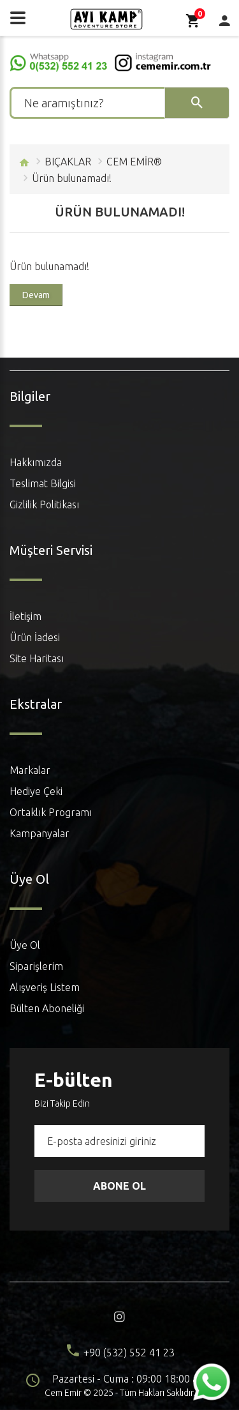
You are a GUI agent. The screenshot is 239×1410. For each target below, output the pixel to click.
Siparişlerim (36, 966)
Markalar (30, 770)
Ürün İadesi (35, 637)
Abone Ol (119, 1186)
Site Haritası (37, 658)
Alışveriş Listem (45, 987)
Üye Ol (25, 945)
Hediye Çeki (36, 791)
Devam (36, 295)
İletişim (25, 616)
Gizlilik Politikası (44, 504)
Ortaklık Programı (51, 812)
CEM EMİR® (134, 161)
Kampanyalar (39, 833)
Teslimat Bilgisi (43, 483)
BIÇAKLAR (68, 161)
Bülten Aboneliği (47, 1008)
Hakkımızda (36, 462)
